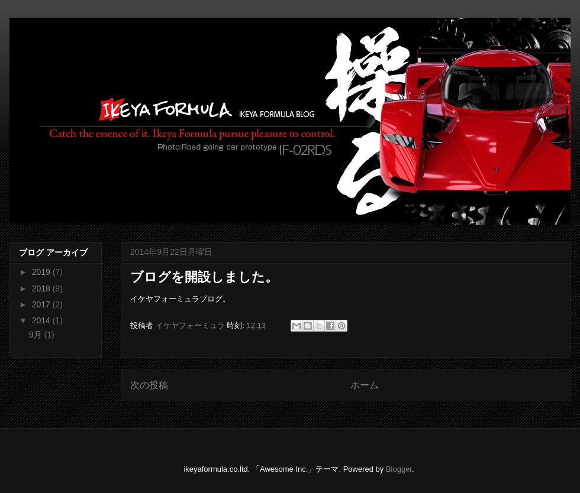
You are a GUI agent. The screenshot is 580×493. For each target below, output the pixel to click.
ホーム (364, 385)
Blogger (399, 469)
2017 (42, 304)
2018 (42, 288)
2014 (42, 320)
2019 (42, 272)
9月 (36, 334)
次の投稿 (149, 385)
